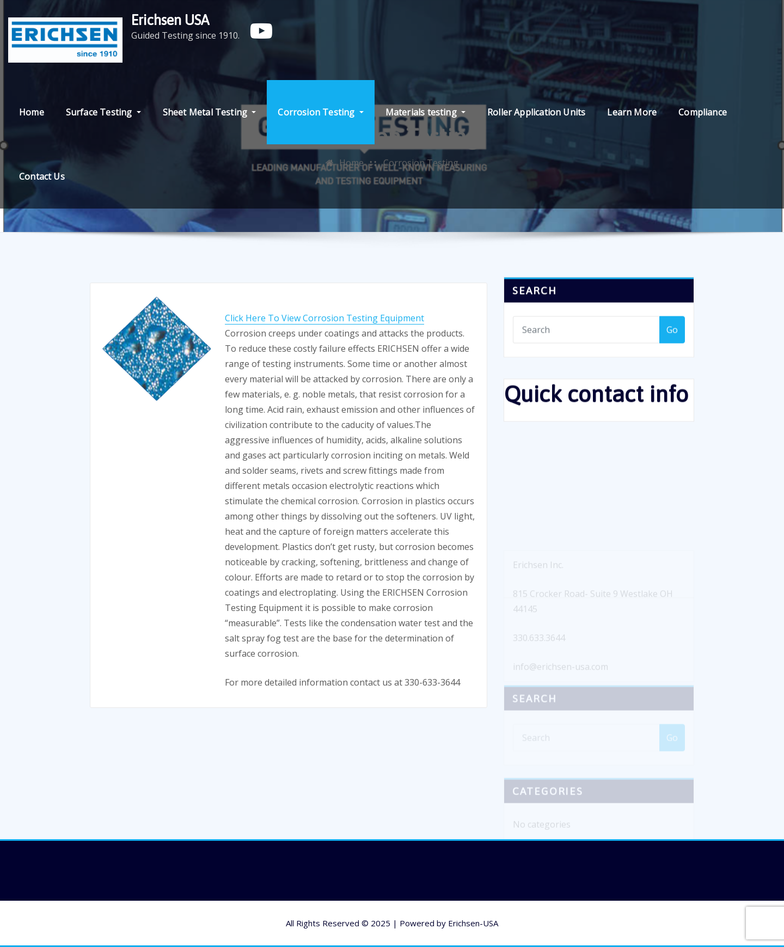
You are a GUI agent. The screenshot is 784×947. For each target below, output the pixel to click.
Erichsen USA (170, 20)
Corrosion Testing (320, 112)
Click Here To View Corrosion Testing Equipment (324, 346)
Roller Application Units (536, 112)
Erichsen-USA (473, 923)
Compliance (702, 112)
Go (672, 335)
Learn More (632, 112)
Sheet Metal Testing (209, 112)
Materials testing (425, 112)
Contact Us (42, 176)
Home (31, 112)
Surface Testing (103, 112)
